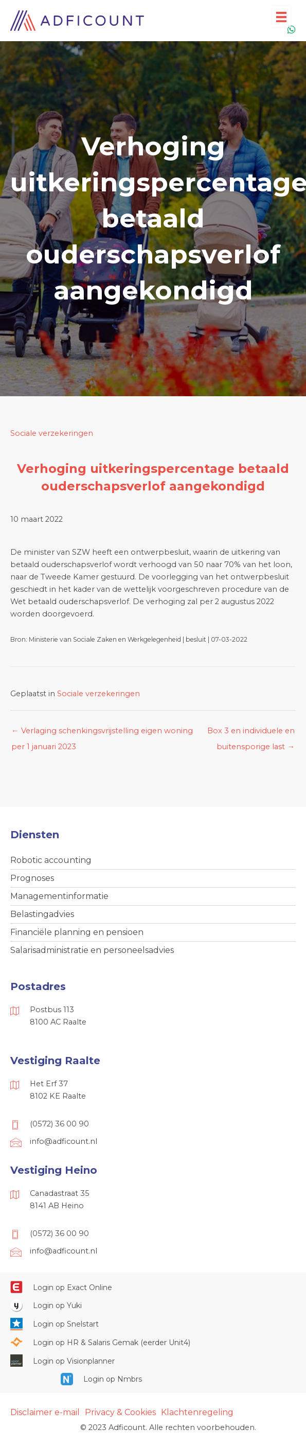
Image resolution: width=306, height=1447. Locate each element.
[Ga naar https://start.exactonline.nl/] (153, 1287)
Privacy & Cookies (120, 1412)
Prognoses (32, 878)
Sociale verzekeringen (51, 433)
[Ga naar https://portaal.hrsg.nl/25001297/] (153, 1342)
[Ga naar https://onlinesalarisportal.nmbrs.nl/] (153, 1379)
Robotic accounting (51, 860)
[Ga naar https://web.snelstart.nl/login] (153, 1323)
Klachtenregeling (197, 1412)
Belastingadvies (42, 914)
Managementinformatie (59, 896)
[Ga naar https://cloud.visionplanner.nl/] (153, 1360)
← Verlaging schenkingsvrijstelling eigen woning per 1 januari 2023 (102, 733)
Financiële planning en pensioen (76, 932)
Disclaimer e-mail (45, 1412)
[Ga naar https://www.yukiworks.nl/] (153, 1305)
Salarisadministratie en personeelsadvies (92, 950)
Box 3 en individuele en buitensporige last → (251, 733)
